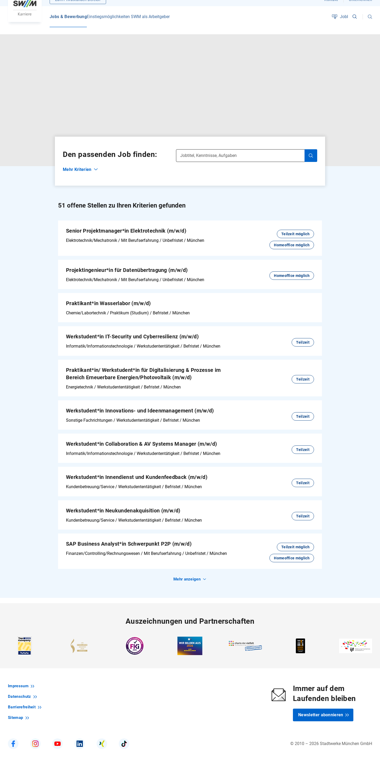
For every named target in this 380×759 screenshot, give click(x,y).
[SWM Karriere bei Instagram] (35, 738)
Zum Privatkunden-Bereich (78, 6)
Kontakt (331, 6)
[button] (370, 23)
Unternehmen (360, 6)
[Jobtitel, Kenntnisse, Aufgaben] (246, 150)
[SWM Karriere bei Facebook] (13, 738)
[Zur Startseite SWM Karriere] (25, 14)
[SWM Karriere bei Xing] (102, 738)
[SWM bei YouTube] (57, 738)
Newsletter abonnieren (323, 709)
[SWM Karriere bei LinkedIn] (79, 738)
